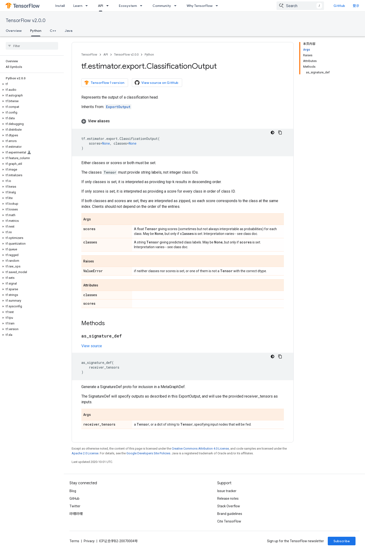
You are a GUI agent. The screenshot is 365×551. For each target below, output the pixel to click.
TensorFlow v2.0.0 (26, 21)
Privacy (89, 541)
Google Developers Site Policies (148, 453)
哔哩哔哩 (76, 514)
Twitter (74, 506)
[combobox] (300, 5)
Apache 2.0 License (85, 453)
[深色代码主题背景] (272, 132)
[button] (31, 84)
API (105, 54)
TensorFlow (89, 54)
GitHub (339, 6)
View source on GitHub (156, 82)
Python (149, 54)
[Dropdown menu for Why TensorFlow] (218, 5)
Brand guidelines (229, 514)
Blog (72, 491)
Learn (77, 6)
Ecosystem (128, 6)
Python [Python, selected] (35, 30)
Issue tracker (226, 491)
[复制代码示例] (280, 132)
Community (161, 6)
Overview (14, 30)
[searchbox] (32, 46)
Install (60, 6)
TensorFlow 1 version (104, 82)
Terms (74, 541)
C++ (53, 30)
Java (68, 30)
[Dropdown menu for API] (109, 5)
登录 (356, 6)
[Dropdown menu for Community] (176, 5)
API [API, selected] (100, 6)
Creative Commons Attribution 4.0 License (200, 448)
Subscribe (341, 541)
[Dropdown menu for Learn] (88, 5)
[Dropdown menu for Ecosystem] (142, 5)
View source (91, 346)
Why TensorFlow (200, 6)
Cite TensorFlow (229, 521)
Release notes (228, 498)
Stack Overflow (228, 506)
